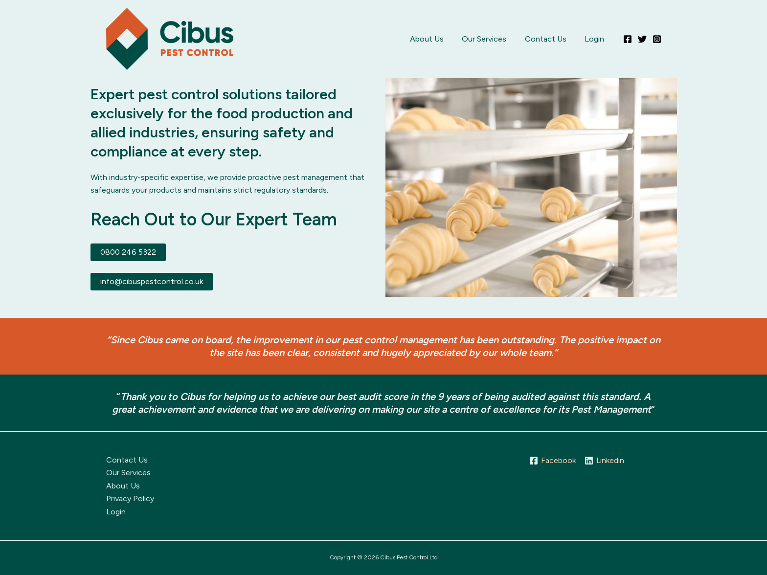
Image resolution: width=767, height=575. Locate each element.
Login (596, 39)
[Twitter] (642, 39)
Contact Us (549, 39)
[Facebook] (627, 39)
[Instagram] (657, 39)
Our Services (491, 39)
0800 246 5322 (128, 252)
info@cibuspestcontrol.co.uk (151, 281)
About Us (436, 39)
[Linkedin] (604, 460)
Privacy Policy (130, 498)
